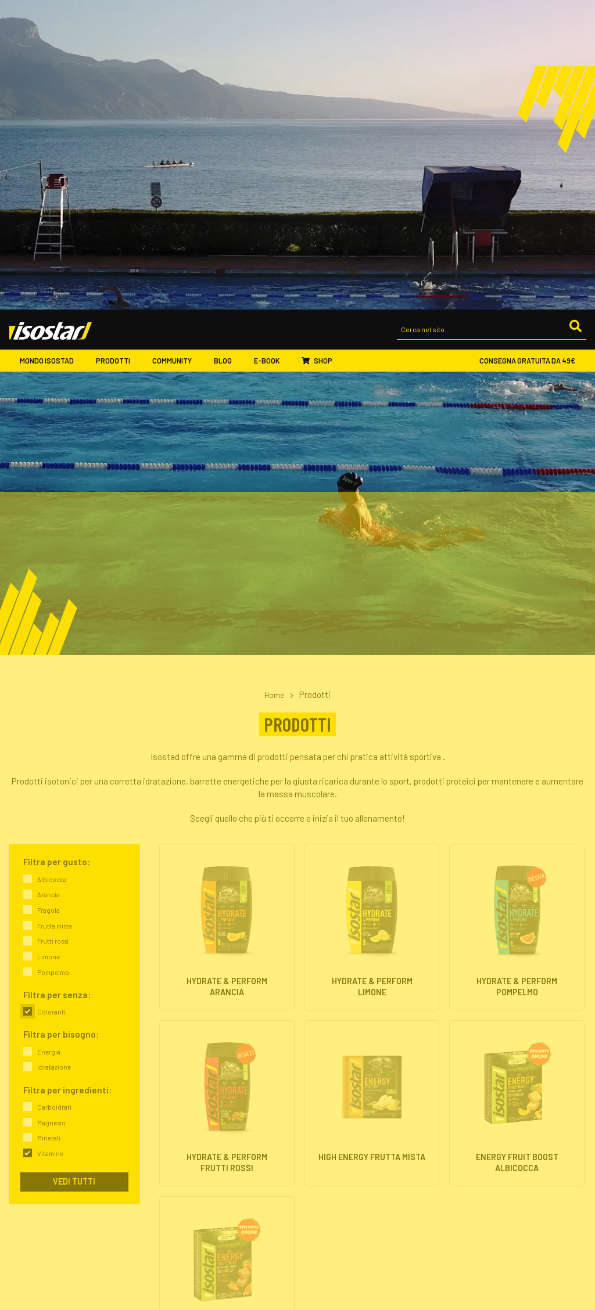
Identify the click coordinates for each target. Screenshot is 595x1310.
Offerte (317, 1184)
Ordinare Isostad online (344, 1241)
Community (177, 52)
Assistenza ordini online (346, 1268)
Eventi (172, 1268)
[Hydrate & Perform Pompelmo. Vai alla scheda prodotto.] (517, 617)
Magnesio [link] (51, 813)
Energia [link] (48, 742)
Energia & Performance (489, 1144)
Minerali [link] (48, 828)
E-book (272, 52)
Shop (317, 53)
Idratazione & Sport (483, 1158)
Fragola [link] (48, 601)
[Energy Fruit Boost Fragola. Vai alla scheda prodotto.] (227, 970)
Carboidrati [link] (54, 797)
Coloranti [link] (51, 702)
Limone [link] (48, 647)
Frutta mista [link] (54, 616)
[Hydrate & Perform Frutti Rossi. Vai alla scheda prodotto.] (227, 794)
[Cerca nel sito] (491, 22)
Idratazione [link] (54, 757)
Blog (227, 52)
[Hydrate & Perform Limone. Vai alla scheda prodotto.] (372, 617)
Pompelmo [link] (53, 663)
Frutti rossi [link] (53, 631)
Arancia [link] (48, 585)
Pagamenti (323, 1254)
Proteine (320, 1170)
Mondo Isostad (51, 52)
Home (274, 385)
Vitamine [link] (50, 844)
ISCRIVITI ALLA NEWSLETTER (506, 1225)
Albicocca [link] (52, 570)
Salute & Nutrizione (483, 1184)
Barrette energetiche (340, 1158)
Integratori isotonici (339, 1144)
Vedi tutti (74, 872)
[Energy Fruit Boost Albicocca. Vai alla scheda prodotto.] (517, 794)
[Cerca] (574, 21)
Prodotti (118, 52)
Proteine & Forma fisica (490, 1170)
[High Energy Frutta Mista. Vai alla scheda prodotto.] (372, 794)
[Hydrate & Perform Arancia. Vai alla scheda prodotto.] (227, 617)
